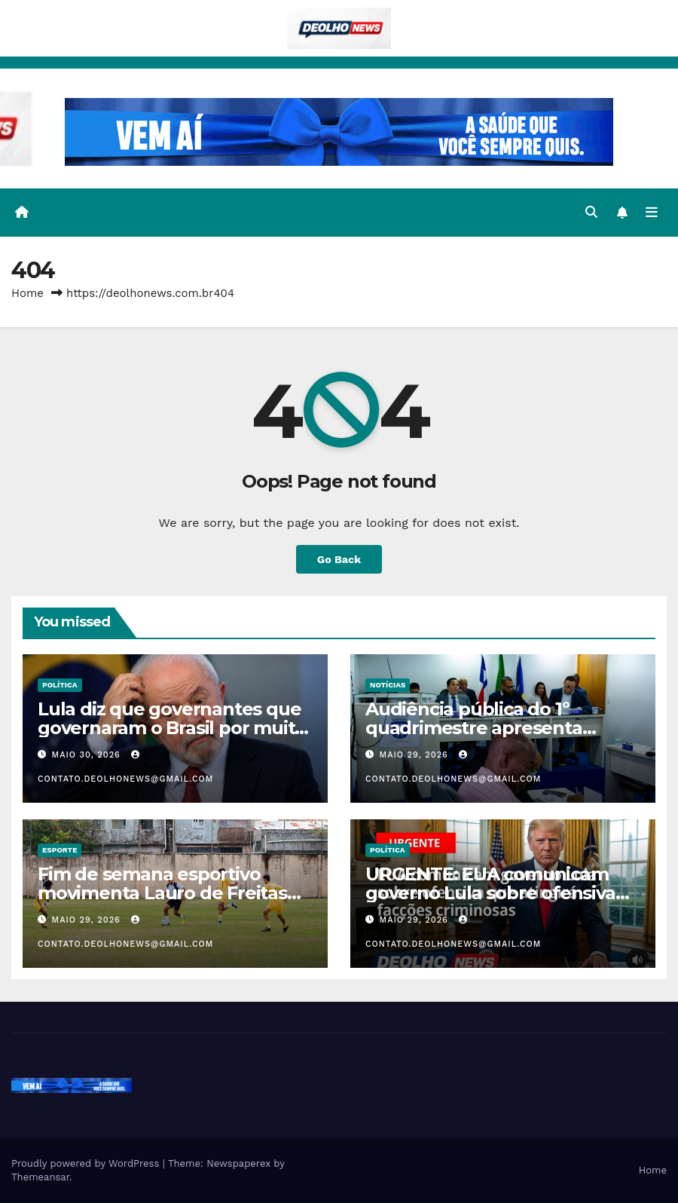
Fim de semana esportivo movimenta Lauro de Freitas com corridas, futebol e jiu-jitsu (174, 893)
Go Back (339, 559)
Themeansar (40, 1177)
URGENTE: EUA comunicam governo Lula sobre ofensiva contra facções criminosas (490, 893)
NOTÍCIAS (387, 685)
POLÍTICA (60, 685)
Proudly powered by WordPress (87, 1163)
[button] (591, 212)
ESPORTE (59, 850)
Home (27, 293)
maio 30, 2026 (88, 755)
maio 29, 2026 (416, 755)
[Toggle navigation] (652, 212)
